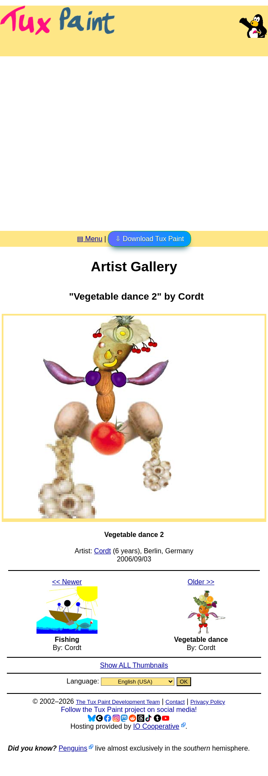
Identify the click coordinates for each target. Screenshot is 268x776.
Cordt (102, 551)
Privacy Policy (207, 702)
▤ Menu (89, 238)
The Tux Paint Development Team (118, 702)
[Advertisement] (80, 140)
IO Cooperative (156, 726)
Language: (84, 681)
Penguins (72, 748)
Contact (175, 702)
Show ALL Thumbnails (134, 665)
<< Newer (67, 582)
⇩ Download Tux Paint (149, 238)
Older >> (201, 582)
